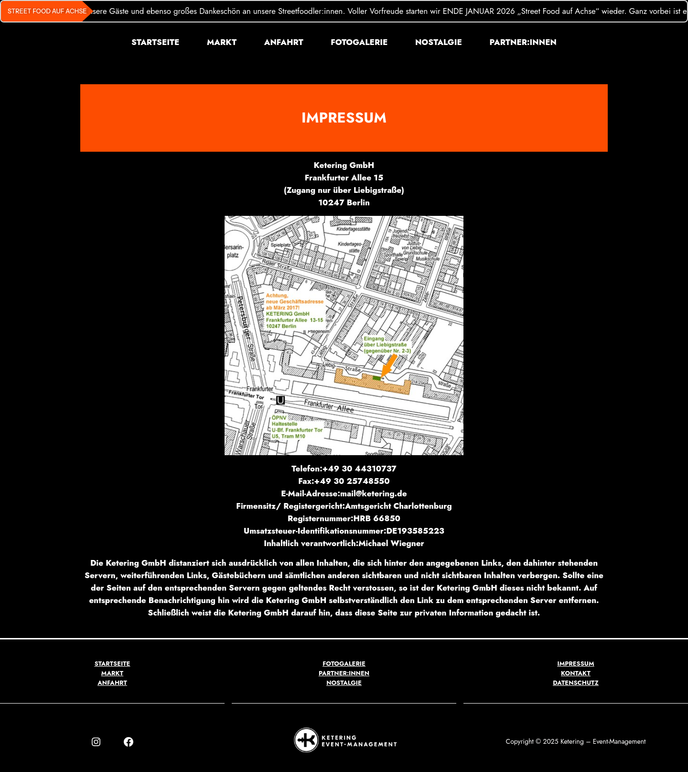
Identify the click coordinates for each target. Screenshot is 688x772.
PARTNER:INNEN (344, 673)
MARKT (112, 673)
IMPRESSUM (575, 663)
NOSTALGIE (344, 682)
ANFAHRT (112, 682)
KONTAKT (576, 673)
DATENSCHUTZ (576, 682)
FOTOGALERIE (344, 663)
